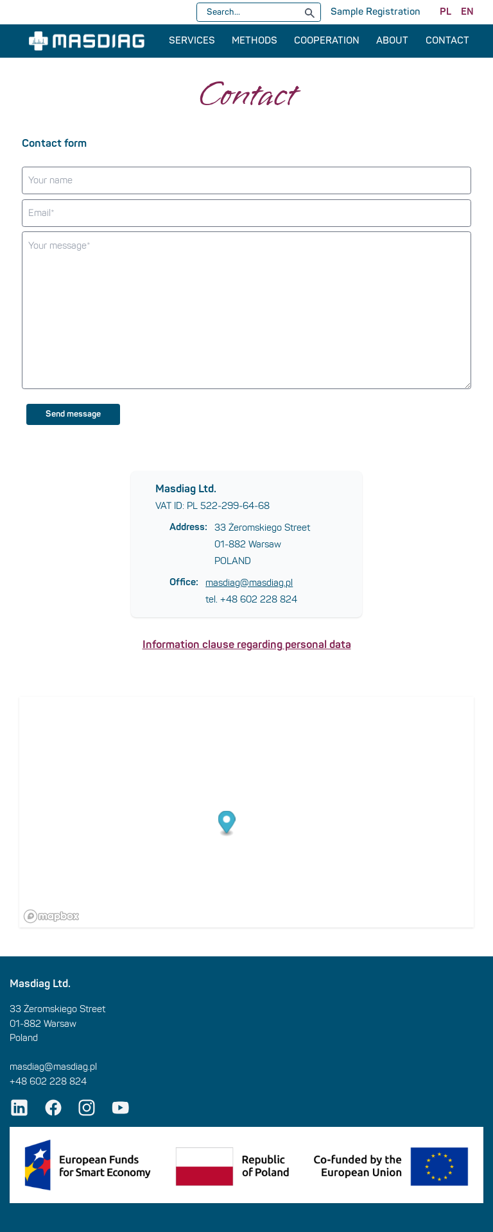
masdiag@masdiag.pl (249, 582)
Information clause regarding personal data (247, 644)
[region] (246, 812)
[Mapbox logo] (51, 916)
